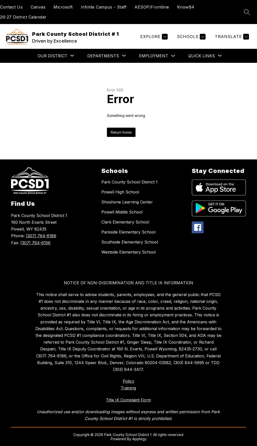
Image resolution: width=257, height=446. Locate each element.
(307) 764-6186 (41, 235)
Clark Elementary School (125, 222)
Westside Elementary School (128, 252)
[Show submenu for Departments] (103, 56)
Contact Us (11, 7)
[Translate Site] (231, 37)
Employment (153, 55)
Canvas (38, 7)
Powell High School (120, 191)
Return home (121, 132)
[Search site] (247, 12)
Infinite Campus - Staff (104, 7)
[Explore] (153, 37)
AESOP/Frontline (152, 7)
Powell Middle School (122, 211)
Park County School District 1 (129, 181)
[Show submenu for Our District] (52, 56)
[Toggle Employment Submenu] (173, 56)
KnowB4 (186, 7)
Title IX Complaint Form (128, 399)
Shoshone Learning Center (127, 201)
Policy (128, 381)
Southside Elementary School (129, 242)
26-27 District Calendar (23, 17)
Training (128, 387)
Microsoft (63, 7)
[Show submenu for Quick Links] (201, 56)
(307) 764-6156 (35, 242)
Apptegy (139, 439)
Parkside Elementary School (128, 232)
